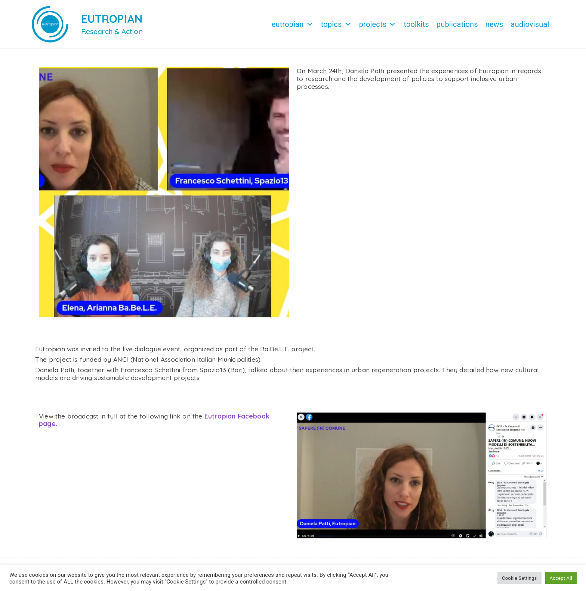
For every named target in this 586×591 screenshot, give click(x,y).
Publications (457, 24)
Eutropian (293, 24)
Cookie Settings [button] (519, 578)
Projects (378, 24)
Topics (336, 24)
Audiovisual (530, 24)
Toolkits (416, 24)
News (494, 24)
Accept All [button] (561, 578)
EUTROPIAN (112, 18)
